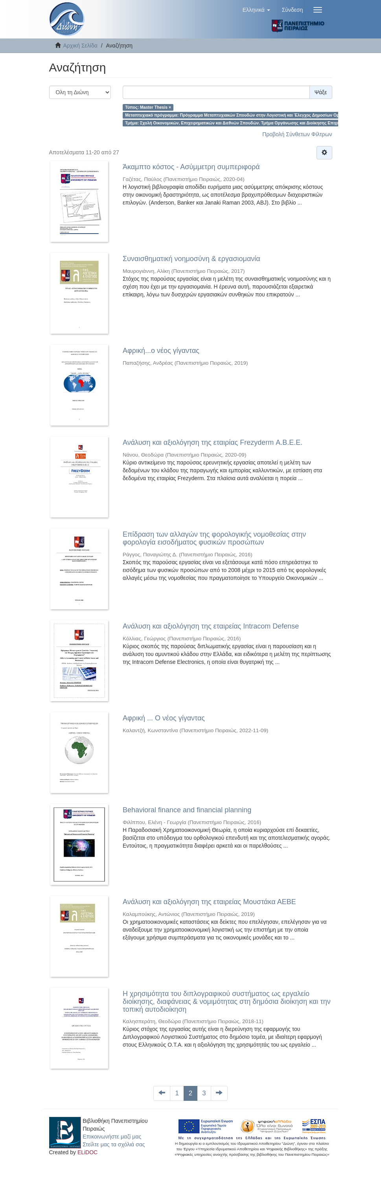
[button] (256, 10)
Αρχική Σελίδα (80, 45)
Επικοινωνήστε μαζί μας (112, 1136)
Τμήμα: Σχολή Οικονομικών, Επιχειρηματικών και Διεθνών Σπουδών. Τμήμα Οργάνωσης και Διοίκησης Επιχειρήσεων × (242, 123)
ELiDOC (87, 1152)
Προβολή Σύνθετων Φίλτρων (297, 134)
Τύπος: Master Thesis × (148, 107)
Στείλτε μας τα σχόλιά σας (114, 1144)
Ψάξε (321, 92)
